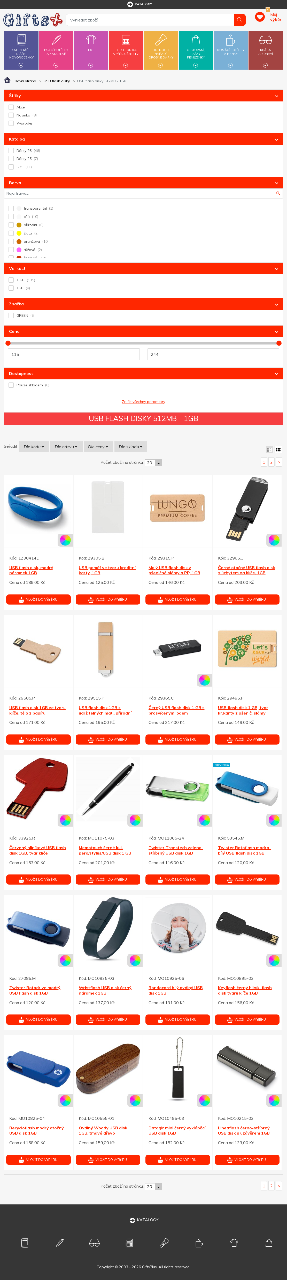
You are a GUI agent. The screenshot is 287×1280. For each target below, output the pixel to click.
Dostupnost (21, 373)
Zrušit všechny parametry (143, 401)
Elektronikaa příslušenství (126, 49)
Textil (91, 47)
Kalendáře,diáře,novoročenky (21, 50)
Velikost (17, 268)
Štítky (15, 95)
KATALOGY (143, 1219)
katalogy (139, 4)
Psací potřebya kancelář (56, 49)
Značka (16, 303)
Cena (14, 331)
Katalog (17, 139)
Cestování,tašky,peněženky (196, 50)
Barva (15, 182)
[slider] (8, 343)
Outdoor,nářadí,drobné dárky (161, 50)
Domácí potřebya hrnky (231, 49)
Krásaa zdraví (266, 49)
